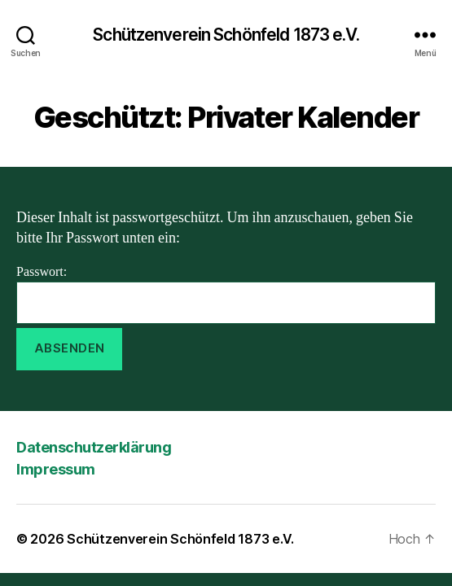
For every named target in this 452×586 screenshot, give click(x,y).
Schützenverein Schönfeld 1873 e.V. (225, 34)
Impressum (55, 469)
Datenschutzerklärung (93, 447)
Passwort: (226, 293)
